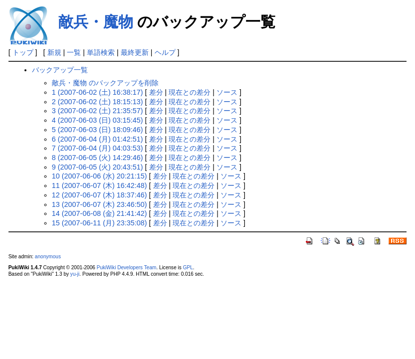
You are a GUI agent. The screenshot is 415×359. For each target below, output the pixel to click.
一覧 (74, 52)
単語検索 (101, 52)
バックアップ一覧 (60, 70)
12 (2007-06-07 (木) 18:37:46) (99, 195)
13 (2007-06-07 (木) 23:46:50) (99, 204)
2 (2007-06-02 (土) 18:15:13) (97, 102)
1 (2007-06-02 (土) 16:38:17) (97, 92)
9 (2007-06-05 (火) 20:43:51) (97, 167)
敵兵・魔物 (95, 21)
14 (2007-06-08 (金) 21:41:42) (99, 213)
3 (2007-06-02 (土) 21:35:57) (97, 111)
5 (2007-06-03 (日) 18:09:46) (97, 130)
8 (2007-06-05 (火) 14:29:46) (97, 158)
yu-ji (74, 274)
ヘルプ (165, 52)
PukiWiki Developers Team (127, 267)
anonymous (48, 256)
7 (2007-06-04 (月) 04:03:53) (97, 148)
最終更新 (135, 52)
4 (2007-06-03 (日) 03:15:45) (97, 120)
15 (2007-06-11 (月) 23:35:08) (99, 223)
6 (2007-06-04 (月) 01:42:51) (97, 139)
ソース (226, 92)
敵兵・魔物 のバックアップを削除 (105, 83)
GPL (188, 267)
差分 (156, 92)
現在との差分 (189, 92)
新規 (54, 52)
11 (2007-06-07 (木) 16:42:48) (99, 185)
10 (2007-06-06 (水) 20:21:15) (99, 176)
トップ (22, 52)
